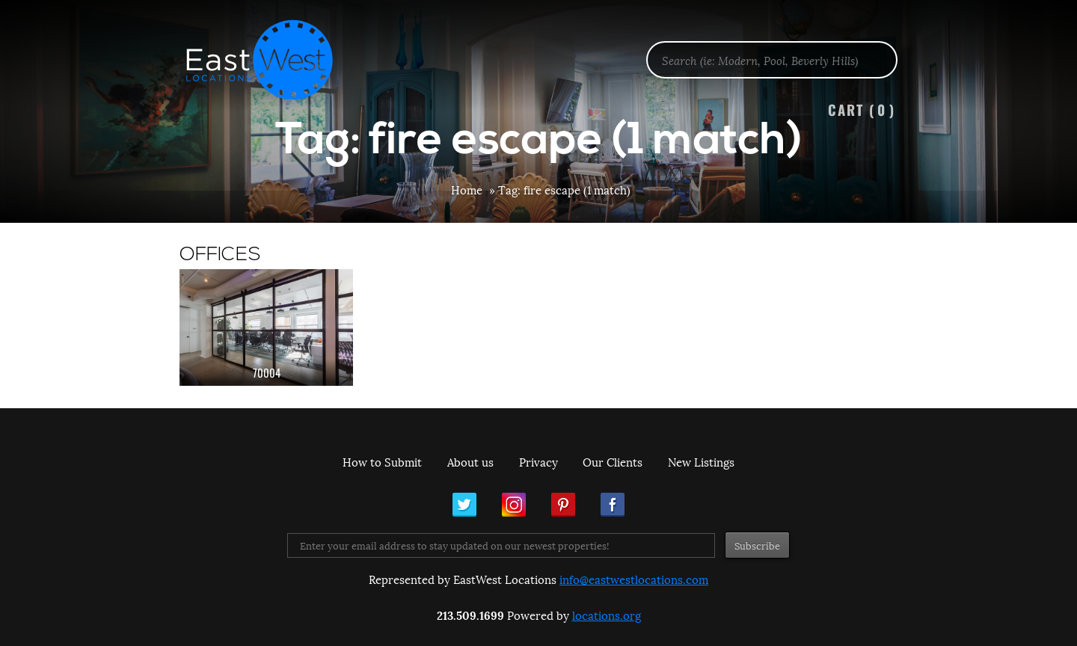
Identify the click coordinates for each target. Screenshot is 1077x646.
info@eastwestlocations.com (633, 579)
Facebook (613, 505)
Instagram (514, 505)
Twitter (464, 505)
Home (466, 189)
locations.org (606, 615)
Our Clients (612, 461)
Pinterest (563, 505)
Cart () (861, 109)
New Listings (701, 461)
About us (470, 461)
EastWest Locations (269, 60)
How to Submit (382, 461)
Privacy (538, 461)
